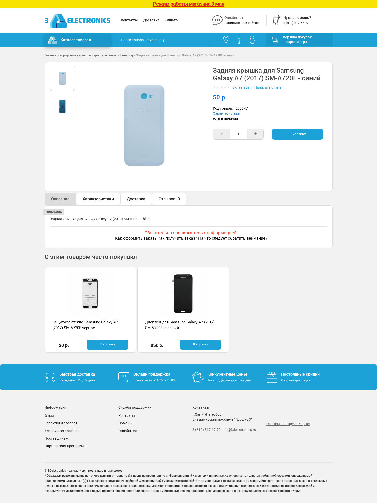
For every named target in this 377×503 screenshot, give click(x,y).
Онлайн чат (233, 18)
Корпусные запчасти (75, 55)
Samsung (126, 55)
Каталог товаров (69, 40)
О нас (49, 415)
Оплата (171, 20)
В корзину (297, 134)
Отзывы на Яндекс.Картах (288, 424)
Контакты (129, 20)
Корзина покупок (297, 37)
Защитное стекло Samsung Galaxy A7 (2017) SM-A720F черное (76, 327)
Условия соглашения (62, 431)
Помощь (125, 423)
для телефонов (105, 55)
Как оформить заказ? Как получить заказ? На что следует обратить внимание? (191, 238)
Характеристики (226, 113)
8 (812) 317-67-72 (206, 429)
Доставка (151, 20)
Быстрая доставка (77, 374)
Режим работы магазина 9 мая (188, 4)
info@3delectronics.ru (238, 429)
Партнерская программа (65, 446)
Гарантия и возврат (61, 423)
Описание (60, 199)
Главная (50, 55)
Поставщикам (56, 438)
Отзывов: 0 (169, 199)
